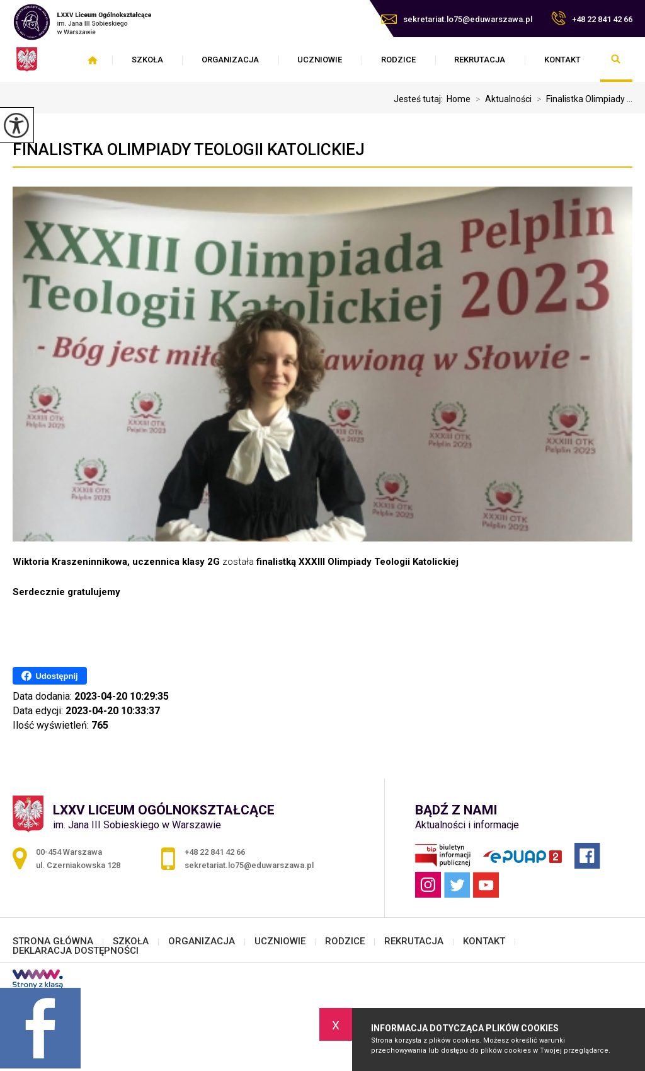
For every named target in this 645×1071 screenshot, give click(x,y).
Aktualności (501, 99)
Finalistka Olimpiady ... (582, 99)
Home (459, 99)
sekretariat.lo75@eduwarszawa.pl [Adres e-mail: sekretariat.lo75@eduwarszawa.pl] (249, 865)
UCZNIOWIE (319, 59)
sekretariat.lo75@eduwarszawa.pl (456, 19)
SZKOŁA (147, 59)
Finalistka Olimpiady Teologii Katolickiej (189, 149)
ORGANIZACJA (230, 59)
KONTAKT (562, 59)
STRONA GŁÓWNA (92, 60)
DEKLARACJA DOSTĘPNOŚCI (76, 951)
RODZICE (398, 59)
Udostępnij (49, 676)
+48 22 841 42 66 (591, 18)
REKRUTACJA (479, 59)
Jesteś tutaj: (420, 99)
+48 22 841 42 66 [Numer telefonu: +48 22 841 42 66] (215, 852)
